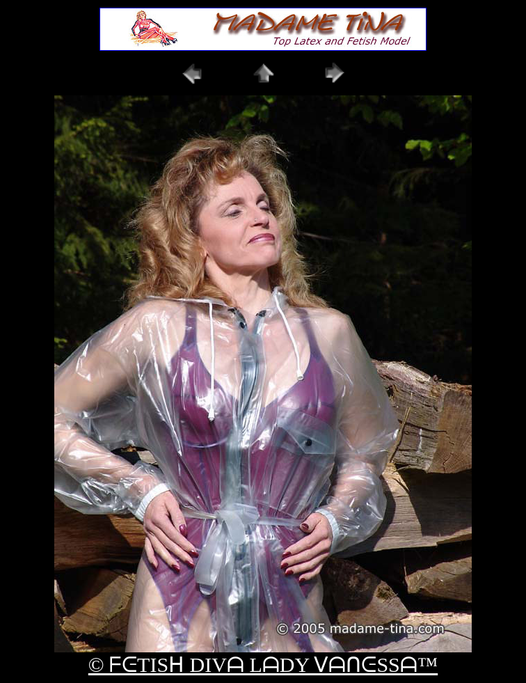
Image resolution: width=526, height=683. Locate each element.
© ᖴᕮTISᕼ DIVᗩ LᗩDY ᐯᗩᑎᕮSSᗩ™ (263, 664)
